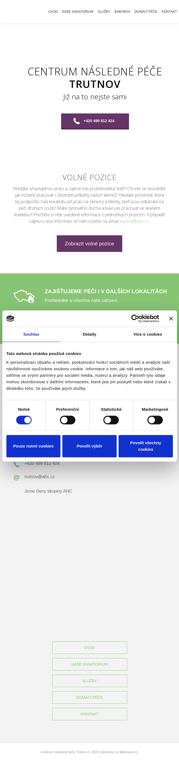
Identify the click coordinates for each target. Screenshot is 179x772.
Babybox (122, 12)
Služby (104, 12)
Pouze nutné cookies (33, 446)
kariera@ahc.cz (134, 221)
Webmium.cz (129, 752)
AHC (67, 491)
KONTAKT (89, 714)
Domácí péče (145, 12)
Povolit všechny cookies (145, 446)
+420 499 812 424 (99, 121)
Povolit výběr (89, 446)
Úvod (53, 12)
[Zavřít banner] (171, 318)
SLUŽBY (89, 681)
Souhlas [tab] (31, 334)
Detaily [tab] (89, 334)
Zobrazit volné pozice (89, 243)
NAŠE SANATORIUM (89, 664)
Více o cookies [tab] (147, 334)
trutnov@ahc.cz (39, 476)
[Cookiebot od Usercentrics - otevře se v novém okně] (135, 318)
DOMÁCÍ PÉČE (89, 697)
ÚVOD (89, 648)
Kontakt (169, 12)
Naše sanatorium (77, 12)
